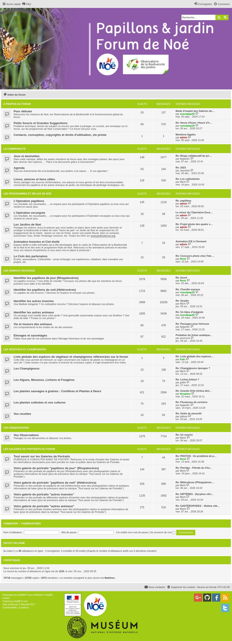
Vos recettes (22, 413)
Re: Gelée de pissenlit (188, 413)
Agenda (19, 168)
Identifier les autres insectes (34, 301)
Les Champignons (26, 368)
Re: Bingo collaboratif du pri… (194, 155)
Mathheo (109, 577)
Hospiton (185, 393)
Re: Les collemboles (188, 179)
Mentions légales (186, 134)
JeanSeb (185, 170)
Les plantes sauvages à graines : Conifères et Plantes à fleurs (57, 391)
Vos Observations (16, 427)
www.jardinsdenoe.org (103, 235)
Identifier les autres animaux (34, 312)
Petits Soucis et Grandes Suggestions (41, 123)
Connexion (10, 523)
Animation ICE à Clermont (191, 241)
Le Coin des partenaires (31, 256)
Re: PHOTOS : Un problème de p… (196, 456)
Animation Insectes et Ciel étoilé (36, 241)
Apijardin (185, 158)
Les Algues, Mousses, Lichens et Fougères (44, 380)
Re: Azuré (181, 277)
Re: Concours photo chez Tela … (195, 255)
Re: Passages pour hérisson (192, 323)
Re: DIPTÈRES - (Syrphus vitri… (194, 494)
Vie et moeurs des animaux (33, 324)
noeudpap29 (187, 114)
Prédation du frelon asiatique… (194, 335)
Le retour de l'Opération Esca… (194, 212)
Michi (183, 181)
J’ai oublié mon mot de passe (132, 532)
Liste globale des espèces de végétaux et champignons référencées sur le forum (71, 356)
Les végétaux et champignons (24, 349)
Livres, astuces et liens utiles (34, 179)
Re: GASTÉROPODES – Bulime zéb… (198, 505)
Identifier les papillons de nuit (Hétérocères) (45, 289)
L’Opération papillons (29, 201)
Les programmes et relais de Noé (27, 193)
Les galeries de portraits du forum (29, 449)
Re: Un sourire (184, 434)
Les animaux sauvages (19, 270)
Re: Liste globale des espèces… (195, 356)
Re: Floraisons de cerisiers (192, 402)
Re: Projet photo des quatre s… (194, 224)
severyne (185, 338)
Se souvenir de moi (162, 532)
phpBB (21, 595)
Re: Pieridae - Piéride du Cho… (194, 467)
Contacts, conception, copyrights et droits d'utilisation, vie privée (60, 135)
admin (183, 137)
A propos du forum (17, 104)
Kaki (182, 359)
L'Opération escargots (29, 212)
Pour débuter (23, 111)
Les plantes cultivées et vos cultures (39, 402)
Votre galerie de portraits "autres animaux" (44, 506)
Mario (183, 437)
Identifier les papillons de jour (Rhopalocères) (46, 278)
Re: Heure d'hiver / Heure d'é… (194, 122)
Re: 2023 (181, 167)
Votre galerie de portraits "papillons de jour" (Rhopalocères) (56, 468)
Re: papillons (183, 200)
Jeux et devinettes (26, 156)
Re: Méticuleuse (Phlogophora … (195, 482)
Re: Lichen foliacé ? (187, 379)
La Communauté (14, 148)
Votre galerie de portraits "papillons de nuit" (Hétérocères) (55, 482)
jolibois (184, 416)
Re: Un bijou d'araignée (189, 312)
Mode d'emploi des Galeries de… (195, 111)
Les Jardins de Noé (27, 224)
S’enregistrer (31, 523)
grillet (183, 382)
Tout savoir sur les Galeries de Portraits (42, 456)
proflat (11, 604)
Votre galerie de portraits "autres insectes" (44, 494)
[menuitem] (26, 4)
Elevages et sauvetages (30, 335)
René (183, 258)
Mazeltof (25, 604)
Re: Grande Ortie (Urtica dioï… (194, 390)
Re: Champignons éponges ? (193, 368)
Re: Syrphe (182, 300)
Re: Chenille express (188, 289)
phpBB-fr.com (21, 601)
